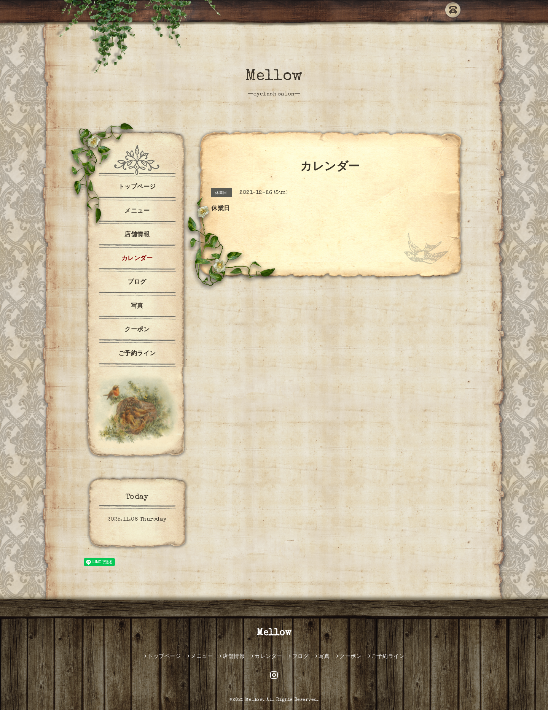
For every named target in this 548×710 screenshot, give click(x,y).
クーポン (137, 330)
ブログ (137, 283)
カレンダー (137, 259)
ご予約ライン (137, 354)
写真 (137, 306)
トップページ (137, 187)
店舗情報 (137, 235)
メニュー (137, 211)
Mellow (274, 76)
